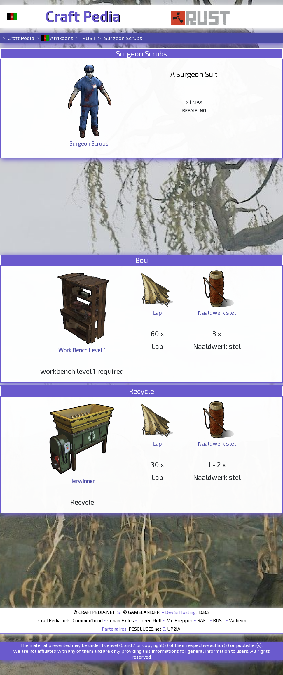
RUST (88, 37)
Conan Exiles (120, 620)
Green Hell (150, 620)
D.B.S (204, 612)
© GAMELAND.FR (141, 612)
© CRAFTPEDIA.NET (94, 612)
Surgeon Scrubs (123, 37)
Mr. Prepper (179, 620)
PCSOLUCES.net (145, 628)
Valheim (237, 620)
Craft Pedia (82, 16)
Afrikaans (57, 37)
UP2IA (173, 628)
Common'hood (88, 620)
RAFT (202, 620)
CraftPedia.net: (54, 620)
